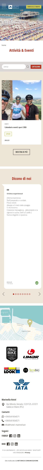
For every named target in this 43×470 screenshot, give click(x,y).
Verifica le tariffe (34, 7)
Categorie (36, 66)
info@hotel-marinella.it (13, 424)
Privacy (27, 452)
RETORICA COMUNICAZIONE (27, 461)
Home (4, 45)
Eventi (7, 129)
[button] (16, 299)
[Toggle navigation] (4, 6)
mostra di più (21, 157)
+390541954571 (11, 416)
